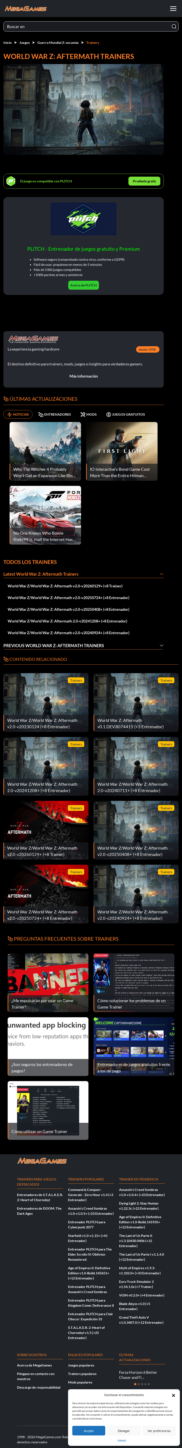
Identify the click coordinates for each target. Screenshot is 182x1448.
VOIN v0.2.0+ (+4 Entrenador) (141, 1295)
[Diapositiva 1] (135, 1384)
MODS (88, 414)
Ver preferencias (159, 1431)
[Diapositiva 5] (149, 1384)
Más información (84, 376)
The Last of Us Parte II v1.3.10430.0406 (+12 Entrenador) (135, 1240)
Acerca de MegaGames (34, 1365)
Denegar (124, 1431)
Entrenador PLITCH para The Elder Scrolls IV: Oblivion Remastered (90, 1254)
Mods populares (80, 1382)
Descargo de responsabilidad (38, 1387)
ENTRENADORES (54, 414)
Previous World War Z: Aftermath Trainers (53, 645)
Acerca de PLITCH (83, 285)
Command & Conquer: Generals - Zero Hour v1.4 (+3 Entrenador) (90, 1195)
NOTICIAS (18, 414)
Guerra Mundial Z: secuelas (58, 42)
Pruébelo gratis (144, 181)
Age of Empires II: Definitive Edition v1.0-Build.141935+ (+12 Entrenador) (140, 1222)
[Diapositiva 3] (142, 1384)
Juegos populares (81, 1365)
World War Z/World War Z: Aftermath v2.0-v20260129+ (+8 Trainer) (65, 586)
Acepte (89, 1431)
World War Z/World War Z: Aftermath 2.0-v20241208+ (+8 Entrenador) (67, 621)
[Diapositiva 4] (145, 1384)
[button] (173, 1395)
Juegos (24, 42)
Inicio (7, 42)
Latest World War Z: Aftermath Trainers (40, 574)
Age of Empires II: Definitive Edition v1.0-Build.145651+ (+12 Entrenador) (89, 1273)
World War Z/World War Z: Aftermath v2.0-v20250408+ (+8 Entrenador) (68, 609)
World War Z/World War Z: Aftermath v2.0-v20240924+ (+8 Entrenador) (68, 632)
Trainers (92, 42)
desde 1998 (147, 349)
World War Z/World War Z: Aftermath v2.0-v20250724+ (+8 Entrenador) (68, 597)
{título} (122, 1440)
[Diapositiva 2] (139, 1384)
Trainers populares (82, 1374)
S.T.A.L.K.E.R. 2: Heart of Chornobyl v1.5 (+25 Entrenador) (86, 1332)
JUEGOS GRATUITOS (125, 414)
